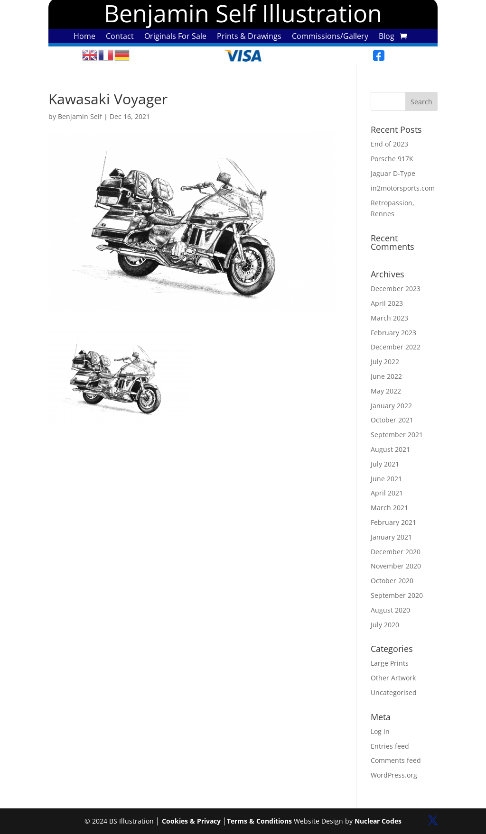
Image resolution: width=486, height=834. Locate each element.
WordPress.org (394, 774)
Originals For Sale (175, 37)
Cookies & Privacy (191, 820)
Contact (120, 37)
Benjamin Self (80, 116)
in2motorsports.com (403, 187)
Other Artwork (393, 677)
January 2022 (391, 405)
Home (84, 37)
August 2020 (390, 609)
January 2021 (391, 536)
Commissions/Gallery (330, 37)
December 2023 (396, 288)
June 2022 (386, 376)
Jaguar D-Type (393, 173)
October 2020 (392, 580)
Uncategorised (394, 692)
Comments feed (396, 760)
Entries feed (390, 746)
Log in (380, 731)
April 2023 (387, 303)
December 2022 (396, 346)
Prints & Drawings (249, 37)
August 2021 (390, 449)
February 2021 (393, 522)
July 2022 (385, 361)
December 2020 (396, 551)
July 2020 (385, 624)
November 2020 (396, 565)
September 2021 (397, 434)
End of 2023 (389, 143)
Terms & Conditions (259, 820)
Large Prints (390, 663)
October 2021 (392, 419)
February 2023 (393, 332)
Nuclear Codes (378, 820)
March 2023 (389, 317)
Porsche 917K (392, 158)
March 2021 (389, 507)
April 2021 (387, 492)
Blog (386, 37)
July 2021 (385, 463)
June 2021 (386, 478)
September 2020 (397, 595)
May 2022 (386, 390)
